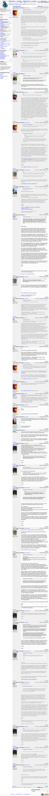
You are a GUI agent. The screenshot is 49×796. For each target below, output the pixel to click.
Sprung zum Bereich (35, 789)
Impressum (13, 794)
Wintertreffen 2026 (4, 46)
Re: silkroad (26, 298)
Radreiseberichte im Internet (5, 43)
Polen (2, 42)
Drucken (46, 72)
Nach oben (14, 49)
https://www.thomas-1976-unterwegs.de (29, 183)
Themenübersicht (28, 787)
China (2, 44)
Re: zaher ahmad (27, 528)
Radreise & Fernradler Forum (15, 4)
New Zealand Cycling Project (4, 55)
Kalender (19, 1)
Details (11, 12)
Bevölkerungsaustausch (28, 159)
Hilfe (21, 2)
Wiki (25, 2)
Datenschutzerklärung (18, 794)
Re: (24, 73)
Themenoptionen (17, 6)
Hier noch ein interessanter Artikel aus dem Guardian (31, 395)
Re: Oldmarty (26, 7)
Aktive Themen (26, 1)
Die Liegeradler (2, 57)
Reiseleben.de (2, 51)
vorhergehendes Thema (17, 787)
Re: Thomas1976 (27, 487)
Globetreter (2, 53)
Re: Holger (26, 92)
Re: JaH (25, 381)
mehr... (11, 48)
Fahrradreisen (2, 58)
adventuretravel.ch (3, 56)
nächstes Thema (36, 787)
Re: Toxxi (25, 50)
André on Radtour (3, 54)
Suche (33, 1)
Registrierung (12, 1)
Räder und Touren (27, 45)
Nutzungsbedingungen (26, 794)
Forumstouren (3, 41)
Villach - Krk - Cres (25, 208)
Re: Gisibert (26, 276)
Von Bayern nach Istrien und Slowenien (32, 207)
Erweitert (10, 17)
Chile (2, 47)
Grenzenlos (2, 52)
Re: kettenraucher (27, 122)
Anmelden (43, 1)
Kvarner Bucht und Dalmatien (27, 209)
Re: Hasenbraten (27, 362)
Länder (24, 4)
